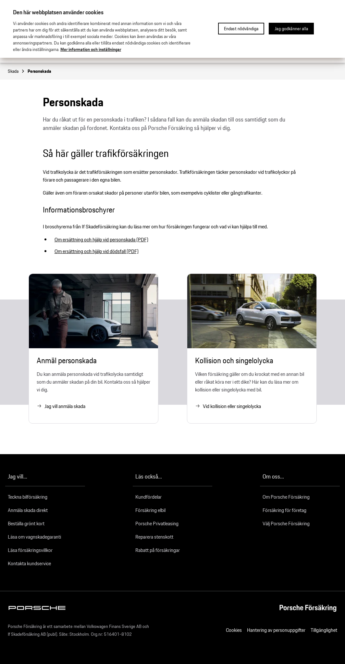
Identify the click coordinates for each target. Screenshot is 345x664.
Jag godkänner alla (291, 28)
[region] (172, 29)
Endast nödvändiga (241, 28)
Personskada (39, 71)
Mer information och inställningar (90, 49)
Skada (16, 71)
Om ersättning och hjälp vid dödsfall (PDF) (97, 251)
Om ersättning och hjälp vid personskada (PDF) (101, 240)
